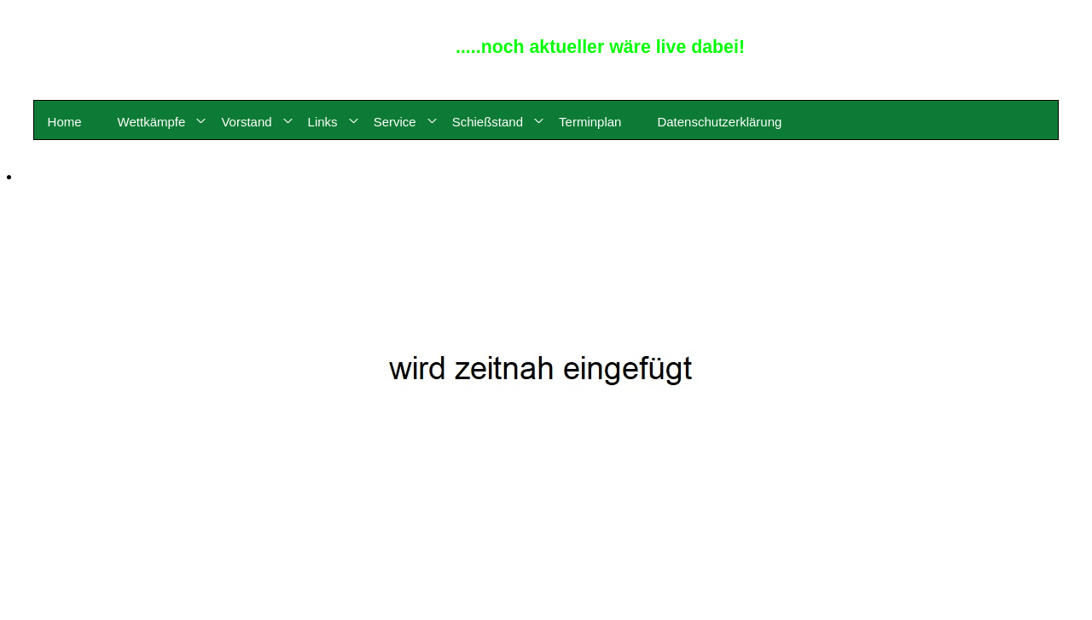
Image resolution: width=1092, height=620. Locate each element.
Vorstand (246, 121)
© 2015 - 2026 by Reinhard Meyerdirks (1017, 11)
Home (65, 121)
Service (395, 121)
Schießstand (487, 121)
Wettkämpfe (152, 121)
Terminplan (590, 121)
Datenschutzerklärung (719, 121)
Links (323, 121)
